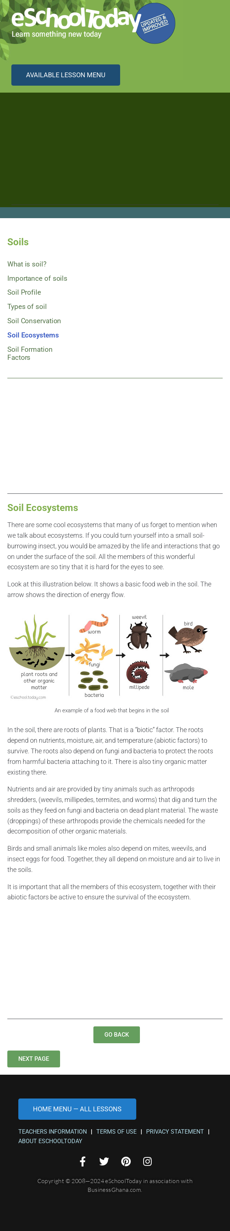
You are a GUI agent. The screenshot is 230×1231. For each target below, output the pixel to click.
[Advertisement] (115, 153)
